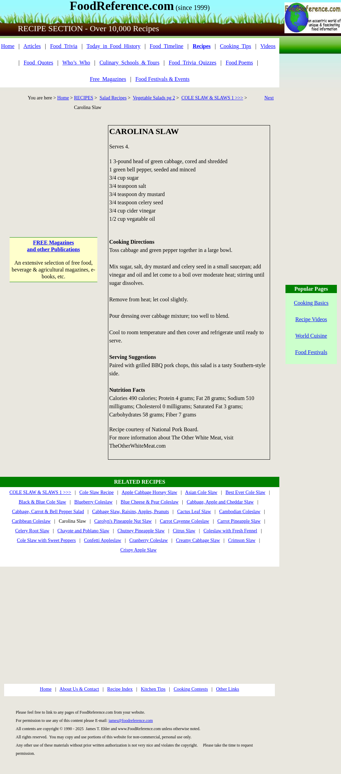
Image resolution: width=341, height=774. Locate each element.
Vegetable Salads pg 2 (154, 97)
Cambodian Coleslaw (239, 511)
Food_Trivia (63, 46)
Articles (32, 46)
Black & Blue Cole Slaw (42, 502)
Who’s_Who (76, 62)
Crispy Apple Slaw (138, 550)
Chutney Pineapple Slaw (141, 530)
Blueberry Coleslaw (93, 502)
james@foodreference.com (131, 720)
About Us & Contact (79, 689)
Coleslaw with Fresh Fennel (230, 530)
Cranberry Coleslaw (148, 540)
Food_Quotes (38, 62)
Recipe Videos (311, 319)
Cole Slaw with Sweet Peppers (46, 540)
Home (7, 46)
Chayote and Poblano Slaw (83, 530)
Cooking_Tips (235, 46)
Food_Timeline (166, 46)
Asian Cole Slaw (201, 492)
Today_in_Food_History (114, 46)
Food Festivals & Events (162, 79)
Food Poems (239, 62)
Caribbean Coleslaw (31, 521)
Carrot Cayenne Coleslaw (184, 521)
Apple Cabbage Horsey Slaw (149, 492)
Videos (268, 46)
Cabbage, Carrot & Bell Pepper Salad (48, 511)
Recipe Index (120, 689)
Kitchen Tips (153, 689)
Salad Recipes (112, 97)
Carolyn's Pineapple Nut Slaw (123, 521)
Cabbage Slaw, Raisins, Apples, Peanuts (130, 511)
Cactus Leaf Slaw (194, 511)
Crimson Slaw (242, 540)
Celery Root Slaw (32, 530)
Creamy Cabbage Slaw (198, 540)
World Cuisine (311, 336)
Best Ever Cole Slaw (245, 492)
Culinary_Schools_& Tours (129, 62)
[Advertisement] (54, 168)
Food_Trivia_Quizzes (192, 62)
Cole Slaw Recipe (97, 492)
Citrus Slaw (184, 530)
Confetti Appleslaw (102, 540)
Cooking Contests (191, 689)
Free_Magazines (108, 79)
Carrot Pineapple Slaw (238, 521)
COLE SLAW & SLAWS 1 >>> (212, 97)
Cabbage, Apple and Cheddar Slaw (220, 502)
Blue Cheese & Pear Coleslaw (150, 502)
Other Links (227, 689)
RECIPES (83, 97)
